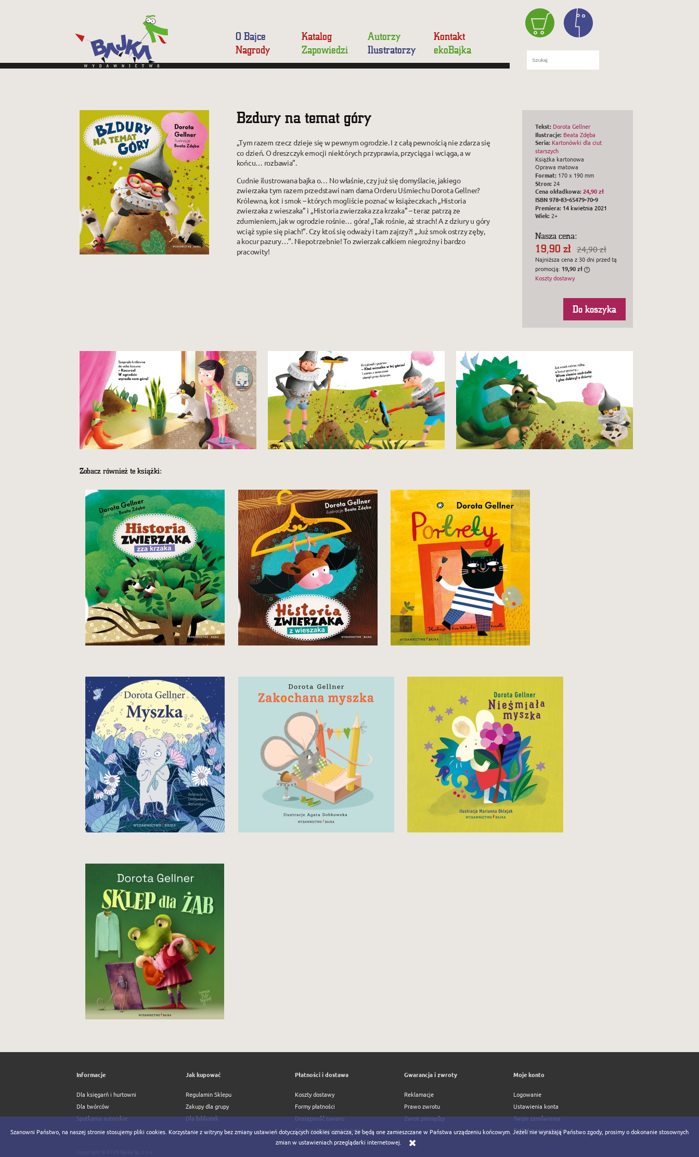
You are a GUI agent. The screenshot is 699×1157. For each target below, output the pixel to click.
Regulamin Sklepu (208, 1094)
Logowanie (527, 1094)
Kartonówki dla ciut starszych (568, 146)
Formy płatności (315, 1106)
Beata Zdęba (579, 134)
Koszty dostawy (555, 278)
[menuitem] (256, 36)
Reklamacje (419, 1094)
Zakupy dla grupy (207, 1106)
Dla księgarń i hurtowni (106, 1094)
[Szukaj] (613, 59)
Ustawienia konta (536, 1106)
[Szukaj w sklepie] (563, 59)
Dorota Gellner (571, 126)
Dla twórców (92, 1106)
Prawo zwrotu (422, 1106)
